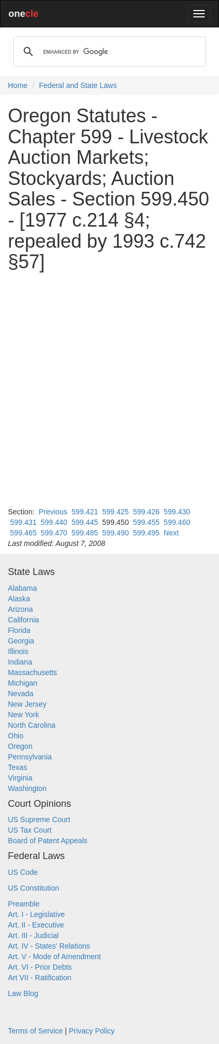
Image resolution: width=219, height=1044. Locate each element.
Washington (27, 788)
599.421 (85, 512)
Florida (19, 630)
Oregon (20, 746)
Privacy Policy (92, 1031)
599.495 (146, 533)
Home (17, 85)
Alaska (19, 598)
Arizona (20, 609)
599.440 (54, 522)
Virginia (20, 778)
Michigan (22, 683)
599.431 (23, 522)
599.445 (85, 522)
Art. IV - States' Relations (49, 946)
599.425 (115, 512)
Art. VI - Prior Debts (40, 967)
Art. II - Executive (36, 925)
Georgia (21, 641)
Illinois (18, 651)
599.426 (146, 512)
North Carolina (31, 725)
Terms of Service (35, 1031)
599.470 (54, 533)
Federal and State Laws (78, 85)
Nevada (20, 693)
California (23, 620)
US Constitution (33, 888)
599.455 (146, 522)
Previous (52, 512)
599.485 (85, 533)
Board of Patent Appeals (47, 840)
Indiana (20, 662)
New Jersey (27, 704)
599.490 (115, 533)
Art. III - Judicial (33, 935)
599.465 (23, 533)
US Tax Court (30, 830)
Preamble (23, 904)
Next (171, 533)
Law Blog (23, 993)
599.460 (177, 522)
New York (23, 714)
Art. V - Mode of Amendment (54, 956)
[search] (108, 51)
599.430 (177, 512)
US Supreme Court (39, 819)
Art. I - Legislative (36, 914)
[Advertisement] (109, 389)
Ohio (16, 735)
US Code (23, 872)
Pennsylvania (30, 757)
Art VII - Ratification (40, 977)
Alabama (22, 588)
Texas (17, 767)
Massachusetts (32, 672)
